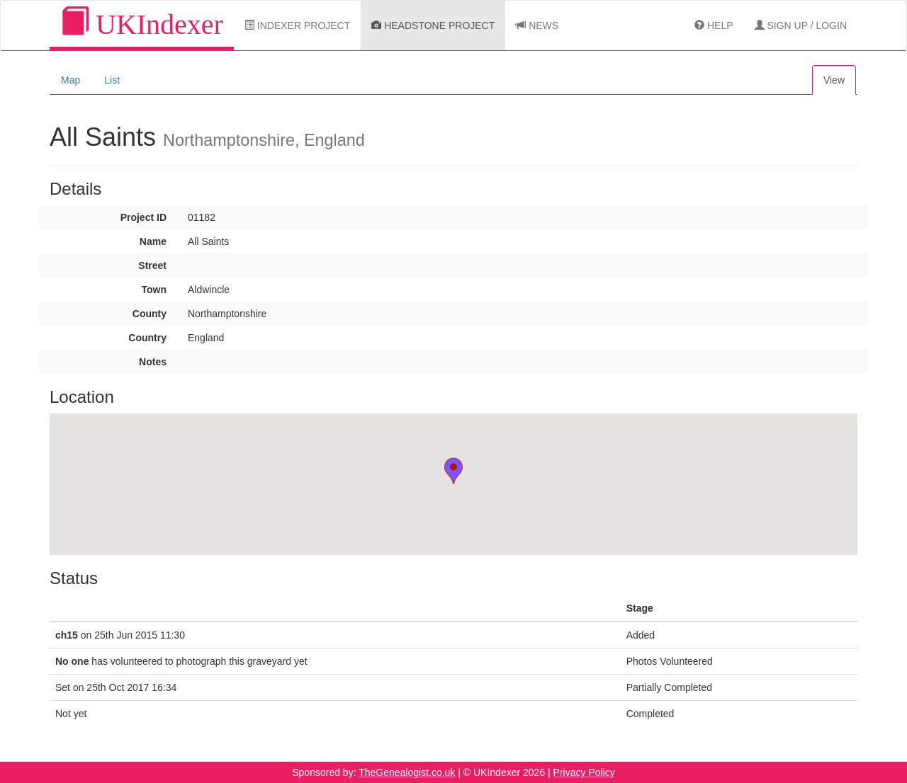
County (150, 313)
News (537, 25)
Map (70, 80)
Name (153, 241)
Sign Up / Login (801, 25)
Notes (153, 361)
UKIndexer (141, 23)
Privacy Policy (584, 772)
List (112, 80)
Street (152, 265)
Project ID (143, 217)
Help (713, 25)
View (834, 80)
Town (154, 289)
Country (147, 337)
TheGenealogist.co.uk (407, 772)
